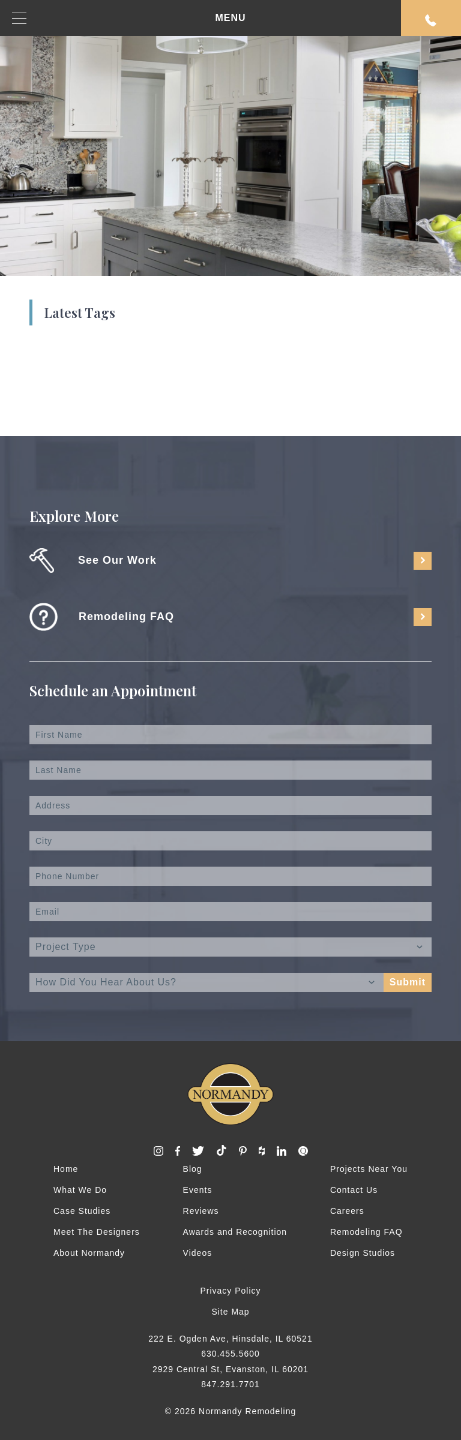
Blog (192, 1169)
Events (197, 1190)
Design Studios (362, 1253)
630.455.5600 (230, 1353)
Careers (347, 1211)
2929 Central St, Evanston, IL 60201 (230, 1369)
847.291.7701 (230, 1384)
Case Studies (81, 1211)
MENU (129, 18)
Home (65, 1169)
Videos (197, 1253)
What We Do (80, 1190)
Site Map (230, 1311)
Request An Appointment (431, 20)
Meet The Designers (96, 1232)
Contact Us (354, 1190)
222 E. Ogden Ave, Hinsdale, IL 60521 (230, 1338)
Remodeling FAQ (366, 1232)
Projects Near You (369, 1169)
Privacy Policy (230, 1290)
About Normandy (89, 1253)
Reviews (201, 1211)
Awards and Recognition (235, 1232)
